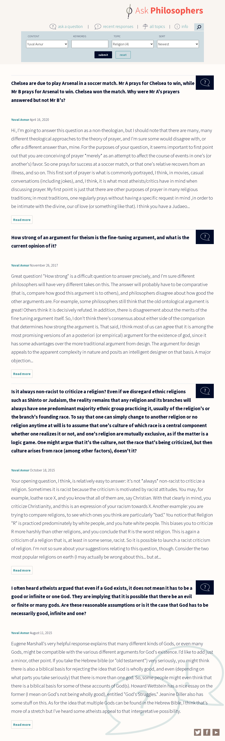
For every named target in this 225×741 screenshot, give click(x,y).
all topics (157, 26)
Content (33, 36)
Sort (162, 36)
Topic (117, 36)
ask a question (70, 26)
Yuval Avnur (20, 119)
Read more (23, 220)
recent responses (118, 26)
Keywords (79, 36)
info (185, 26)
